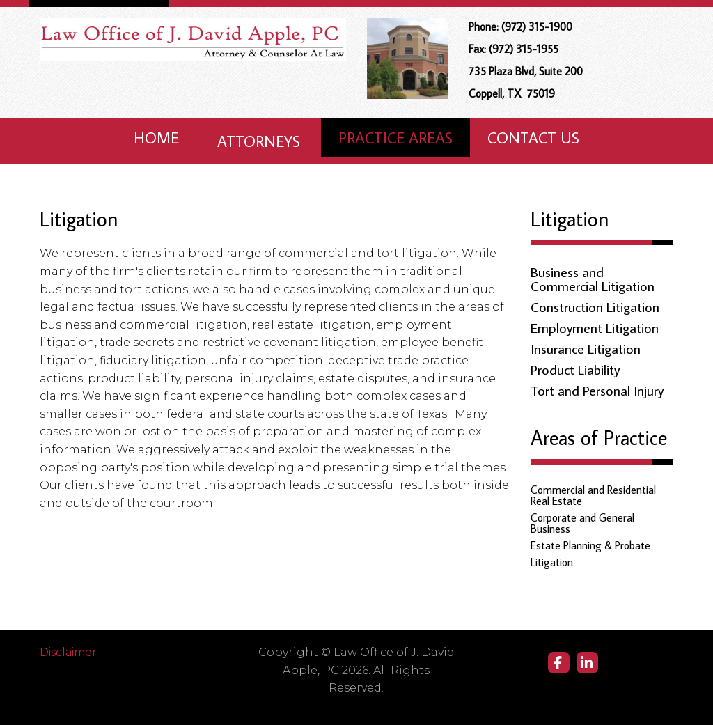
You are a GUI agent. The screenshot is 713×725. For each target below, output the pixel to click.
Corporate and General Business (582, 523)
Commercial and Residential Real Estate (593, 495)
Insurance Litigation (586, 348)
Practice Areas (395, 137)
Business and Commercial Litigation (593, 279)
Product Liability (575, 369)
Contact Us (533, 137)
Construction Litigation (595, 306)
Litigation (552, 562)
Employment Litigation (595, 327)
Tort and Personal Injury (597, 390)
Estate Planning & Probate (590, 545)
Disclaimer (68, 652)
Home (156, 137)
